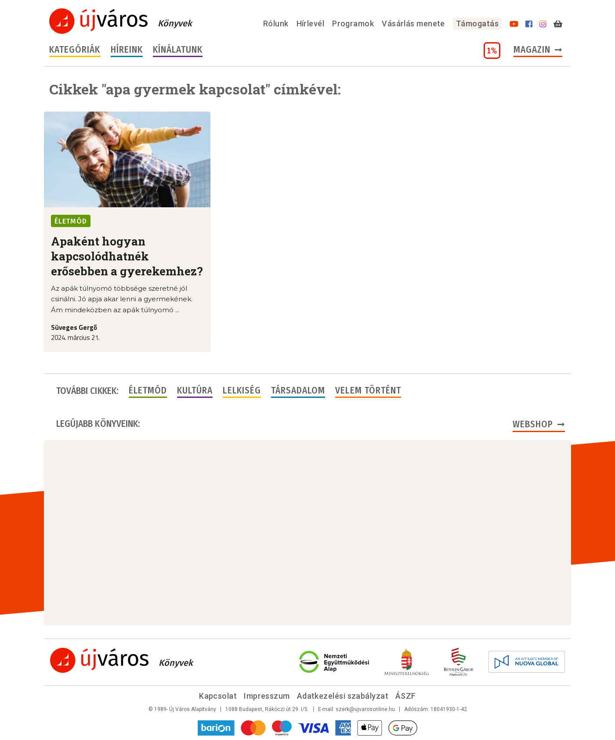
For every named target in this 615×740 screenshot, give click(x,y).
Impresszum (267, 695)
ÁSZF (405, 695)
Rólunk (276, 23)
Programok (353, 23)
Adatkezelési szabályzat (342, 695)
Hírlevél (311, 23)
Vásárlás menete (413, 23)
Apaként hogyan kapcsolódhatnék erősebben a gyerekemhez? (127, 256)
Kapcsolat (218, 695)
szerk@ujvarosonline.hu (365, 709)
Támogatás (477, 23)
